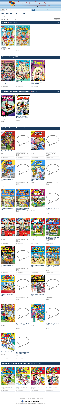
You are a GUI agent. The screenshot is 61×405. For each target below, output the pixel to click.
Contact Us (28, 398)
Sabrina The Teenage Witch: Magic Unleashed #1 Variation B (22, 117)
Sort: (2, 19)
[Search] (33, 10)
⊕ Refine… (57, 19)
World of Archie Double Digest (11, 128)
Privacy (33, 398)
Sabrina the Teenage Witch (10, 57)
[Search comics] (18, 10)
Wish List (36, 6)
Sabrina (4, 22)
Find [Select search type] (3, 9)
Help (24, 6)
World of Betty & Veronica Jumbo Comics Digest (16, 363)
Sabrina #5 (3, 47)
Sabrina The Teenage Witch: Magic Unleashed (16, 91)
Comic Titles (22, 398)
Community (29, 6)
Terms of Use (40, 398)
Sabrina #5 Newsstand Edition (22, 46)
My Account (18, 6)
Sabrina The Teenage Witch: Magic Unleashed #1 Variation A (7, 118)
